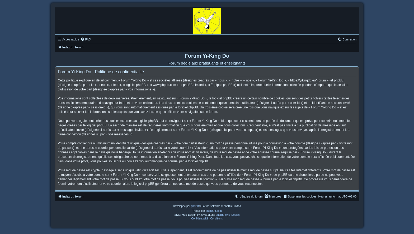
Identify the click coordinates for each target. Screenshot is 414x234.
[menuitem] (86, 39)
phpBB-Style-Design (227, 214)
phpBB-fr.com (214, 210)
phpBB (195, 206)
